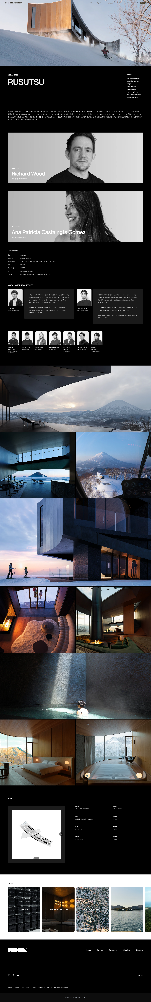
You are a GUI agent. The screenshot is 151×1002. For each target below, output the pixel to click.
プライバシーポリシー (39, 987)
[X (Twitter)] (9, 975)
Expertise (99, 3)
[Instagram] (13, 975)
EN (129, 3)
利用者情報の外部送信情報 (61, 987)
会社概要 (10, 987)
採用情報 (17, 987)
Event (136, 3)
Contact (143, 3)
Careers (121, 3)
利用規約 (49, 987)
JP (127, 3)
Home (88, 950)
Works (92, 3)
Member (107, 3)
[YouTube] (18, 975)
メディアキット (26, 987)
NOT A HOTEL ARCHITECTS (14, 3)
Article (114, 3)
